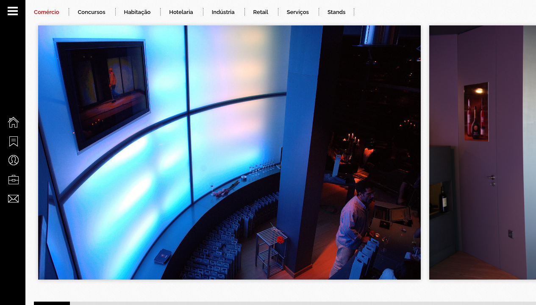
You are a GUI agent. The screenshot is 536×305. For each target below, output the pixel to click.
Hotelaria (181, 12)
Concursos (91, 12)
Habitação (137, 12)
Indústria (223, 12)
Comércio (46, 12)
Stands (336, 12)
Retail (260, 12)
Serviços (298, 12)
